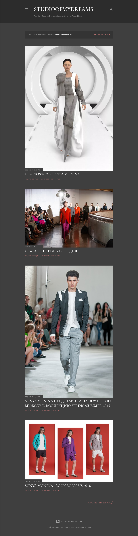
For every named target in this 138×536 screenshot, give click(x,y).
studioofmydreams (63, 9)
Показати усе (102, 34)
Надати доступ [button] (31, 179)
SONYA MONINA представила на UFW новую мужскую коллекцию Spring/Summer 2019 (68, 403)
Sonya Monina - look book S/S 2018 (58, 485)
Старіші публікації (100, 502)
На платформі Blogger (69, 521)
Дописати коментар (50, 179)
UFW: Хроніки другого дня (51, 250)
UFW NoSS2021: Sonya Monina (52, 174)
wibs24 (88, 527)
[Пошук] (111, 8)
